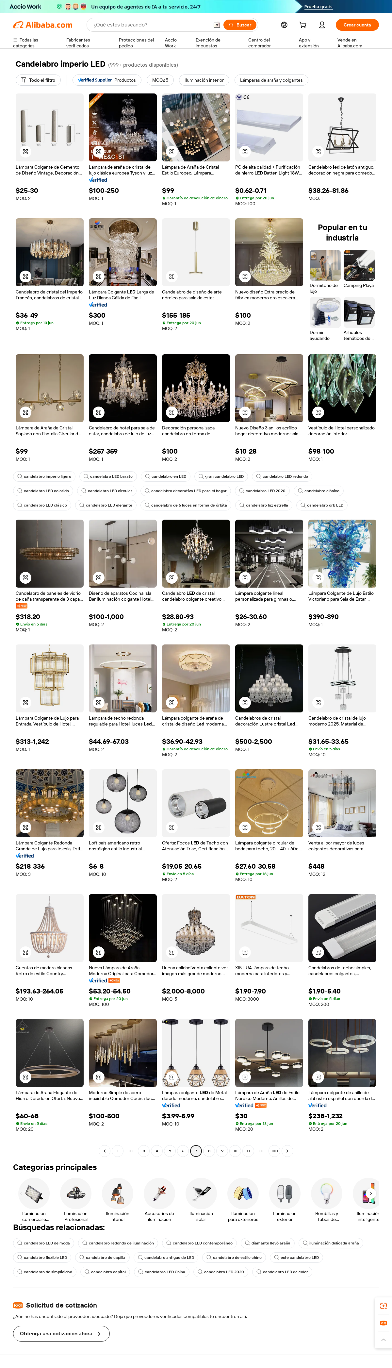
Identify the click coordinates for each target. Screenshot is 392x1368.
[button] (217, 25)
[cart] (304, 25)
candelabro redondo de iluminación (118, 1243)
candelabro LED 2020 (262, 490)
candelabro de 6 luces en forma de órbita (186, 505)
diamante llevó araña (267, 1243)
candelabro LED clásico (42, 505)
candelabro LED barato (108, 476)
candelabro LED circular (106, 490)
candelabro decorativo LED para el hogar (186, 490)
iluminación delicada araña (331, 1243)
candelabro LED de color (282, 1272)
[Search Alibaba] (150, 24)
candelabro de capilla (102, 1257)
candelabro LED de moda (43, 1243)
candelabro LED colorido (43, 490)
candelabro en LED (165, 476)
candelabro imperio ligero (44, 476)
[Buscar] (239, 25)
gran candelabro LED (221, 476)
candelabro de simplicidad (44, 1272)
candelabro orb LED (322, 505)
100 (274, 1151)
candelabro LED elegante (105, 505)
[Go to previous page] (104, 1151)
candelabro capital (105, 1272)
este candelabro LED (296, 1257)
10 (235, 1151)
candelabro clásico (318, 490)
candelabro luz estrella (263, 505)
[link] (383, 1305)
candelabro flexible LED (42, 1257)
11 (248, 1151)
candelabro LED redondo (282, 476)
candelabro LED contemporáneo (199, 1243)
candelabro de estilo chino (234, 1257)
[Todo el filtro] (38, 80)
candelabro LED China (161, 1272)
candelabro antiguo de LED (166, 1257)
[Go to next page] (287, 1151)
